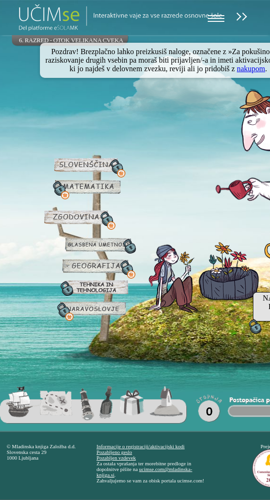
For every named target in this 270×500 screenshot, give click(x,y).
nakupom (251, 69)
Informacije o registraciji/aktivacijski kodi (140, 446)
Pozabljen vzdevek (116, 458)
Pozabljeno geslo (114, 452)
